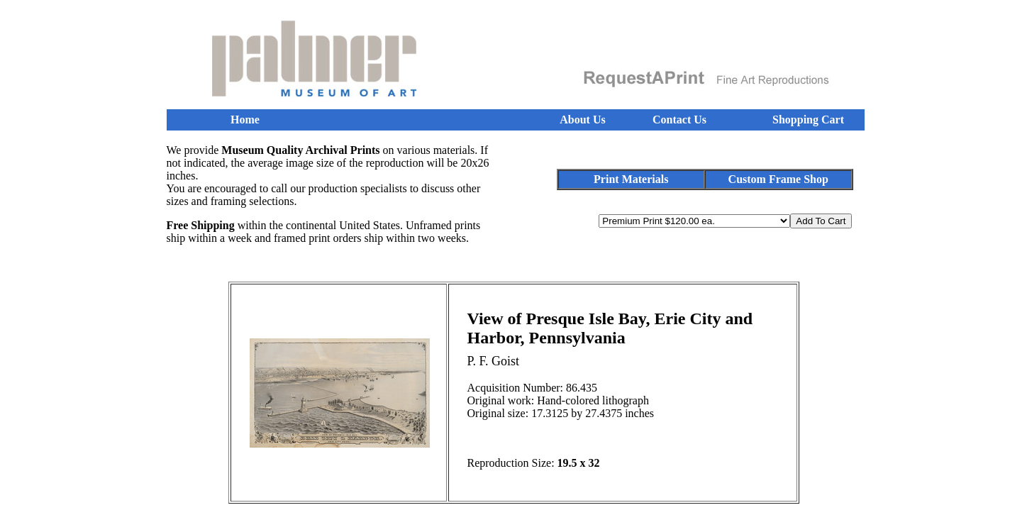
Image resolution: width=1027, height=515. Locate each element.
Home (245, 119)
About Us (582, 119)
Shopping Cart (808, 119)
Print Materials (631, 179)
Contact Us (679, 119)
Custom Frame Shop (778, 179)
